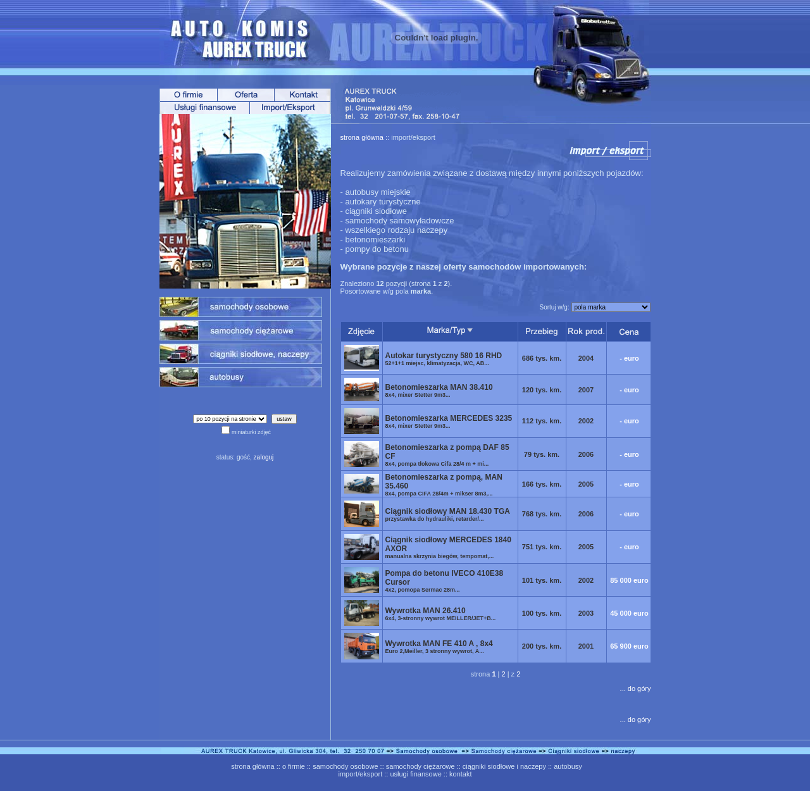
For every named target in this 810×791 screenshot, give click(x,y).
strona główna (362, 137)
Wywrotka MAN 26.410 (440, 613)
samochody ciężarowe (420, 766)
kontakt (460, 774)
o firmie (293, 766)
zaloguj (264, 457)
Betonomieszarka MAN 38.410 (439, 390)
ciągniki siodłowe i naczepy (504, 766)
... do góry (635, 688)
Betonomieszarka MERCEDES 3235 (449, 421)
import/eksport (361, 774)
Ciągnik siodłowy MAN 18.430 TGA (447, 514)
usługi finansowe (415, 774)
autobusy (568, 766)
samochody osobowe (345, 766)
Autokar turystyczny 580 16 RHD (443, 358)
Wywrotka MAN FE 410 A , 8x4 (439, 646)
